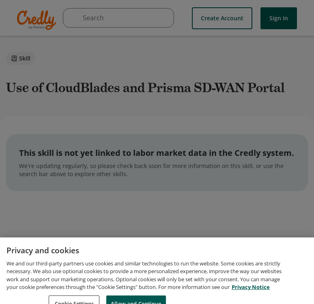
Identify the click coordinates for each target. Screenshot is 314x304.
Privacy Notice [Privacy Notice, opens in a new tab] (251, 293)
